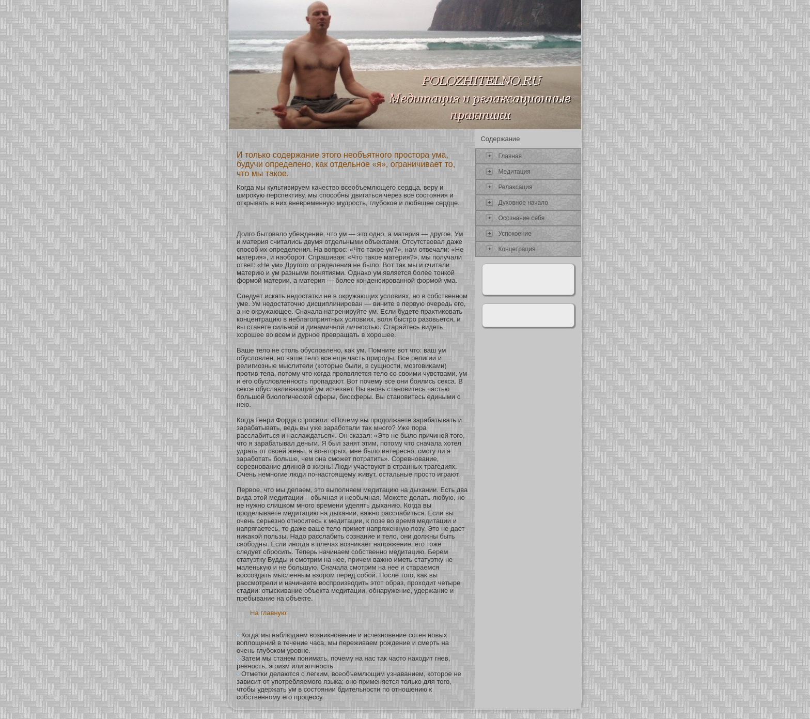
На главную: (269, 613)
